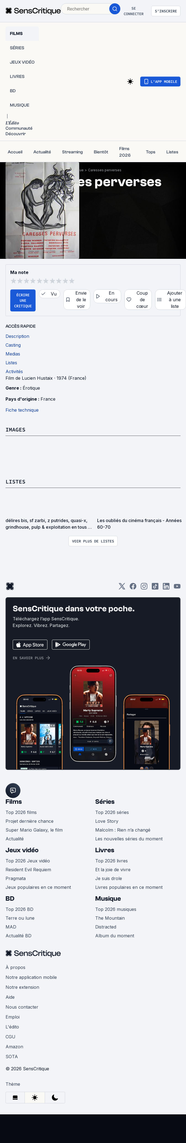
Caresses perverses (104, 170)
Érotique (31, 388)
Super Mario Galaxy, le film (34, 830)
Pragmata (16, 878)
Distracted (105, 927)
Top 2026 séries (112, 812)
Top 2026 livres (111, 861)
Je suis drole (108, 878)
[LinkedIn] (166, 588)
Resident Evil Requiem (28, 869)
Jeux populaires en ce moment (38, 887)
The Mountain (110, 918)
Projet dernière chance (30, 821)
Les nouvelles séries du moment (129, 838)
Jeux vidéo (22, 850)
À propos (15, 967)
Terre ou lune (20, 918)
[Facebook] (133, 588)
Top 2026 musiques (115, 909)
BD (10, 898)
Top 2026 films (21, 812)
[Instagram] (144, 588)
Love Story (106, 821)
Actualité (15, 838)
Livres (104, 850)
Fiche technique (22, 410)
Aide (10, 997)
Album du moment (114, 935)
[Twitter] (122, 588)
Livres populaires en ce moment (129, 887)
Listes (15, 481)
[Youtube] (177, 588)
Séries (105, 801)
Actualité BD (18, 935)
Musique (108, 898)
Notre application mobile (31, 977)
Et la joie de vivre (113, 869)
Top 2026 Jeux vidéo (28, 861)
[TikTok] (155, 588)
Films (14, 801)
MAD (11, 927)
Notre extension (22, 987)
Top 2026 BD (19, 909)
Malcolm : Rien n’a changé (122, 830)
